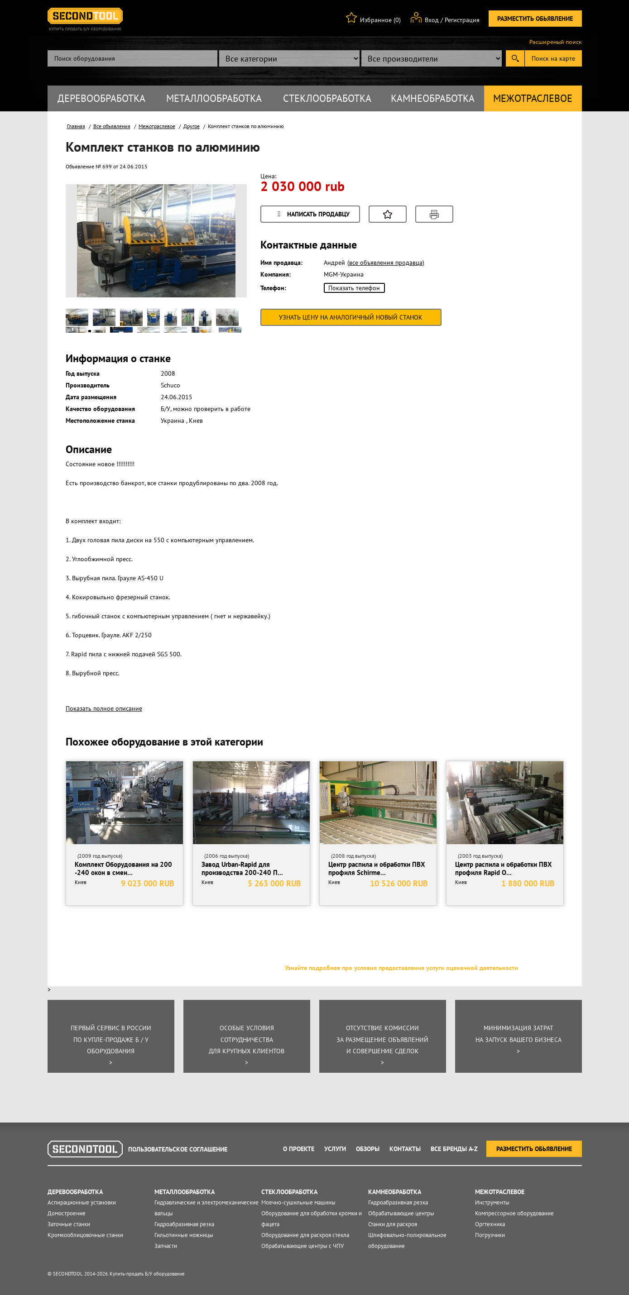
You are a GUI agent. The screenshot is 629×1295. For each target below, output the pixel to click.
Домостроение (67, 1213)
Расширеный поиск (555, 42)
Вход (432, 20)
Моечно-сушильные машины (298, 1202)
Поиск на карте (553, 58)
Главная (76, 126)
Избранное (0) (380, 20)
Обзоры (367, 1149)
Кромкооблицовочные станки (85, 1235)
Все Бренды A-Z (454, 1149)
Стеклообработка (327, 98)
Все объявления (111, 126)
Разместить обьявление (535, 18)
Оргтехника (490, 1224)
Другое (191, 126)
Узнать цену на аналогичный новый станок (351, 317)
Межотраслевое (532, 98)
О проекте (298, 1149)
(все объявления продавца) (385, 262)
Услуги (335, 1149)
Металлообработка (214, 98)
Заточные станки (69, 1224)
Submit (515, 58)
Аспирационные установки (82, 1202)
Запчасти (165, 1246)
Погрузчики (490, 1235)
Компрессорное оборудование (514, 1213)
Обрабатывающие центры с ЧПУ (302, 1246)
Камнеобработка (433, 98)
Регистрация (462, 20)
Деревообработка (101, 98)
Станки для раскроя (392, 1224)
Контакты (405, 1149)
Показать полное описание (104, 708)
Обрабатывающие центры (401, 1213)
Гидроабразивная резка (184, 1224)
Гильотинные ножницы (183, 1235)
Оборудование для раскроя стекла (305, 1235)
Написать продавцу (312, 215)
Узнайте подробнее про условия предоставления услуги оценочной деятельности (401, 968)
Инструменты (492, 1202)
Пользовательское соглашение (177, 1149)
